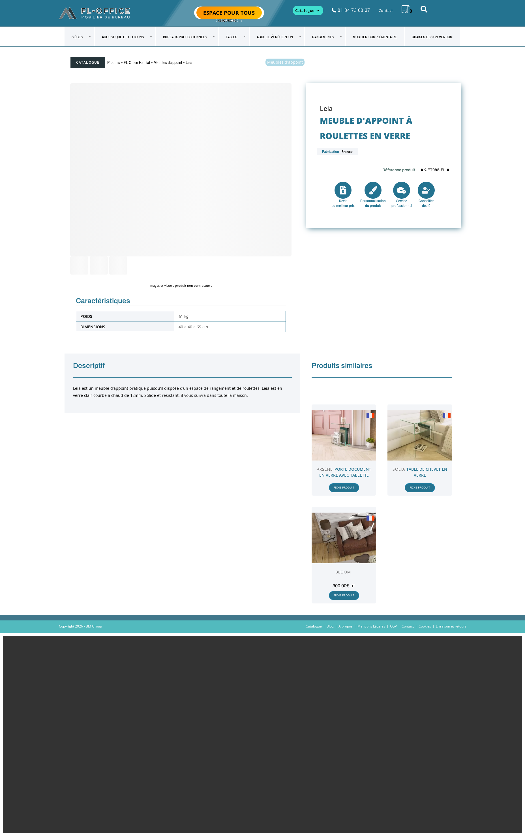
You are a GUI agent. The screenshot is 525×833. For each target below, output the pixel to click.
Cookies (425, 626)
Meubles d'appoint (168, 62)
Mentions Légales (371, 626)
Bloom (343, 572)
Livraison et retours (451, 626)
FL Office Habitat (137, 62)
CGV (393, 626)
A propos (345, 626)
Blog (330, 626)
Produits (113, 62)
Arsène (325, 469)
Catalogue (88, 62)
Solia (399, 469)
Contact (408, 626)
